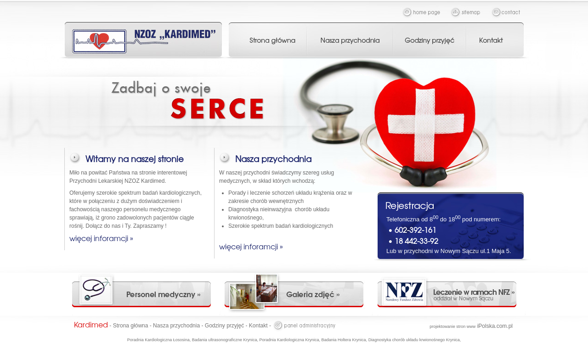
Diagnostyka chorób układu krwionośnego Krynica (414, 340)
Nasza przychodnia (176, 325)
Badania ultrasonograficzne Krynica (224, 340)
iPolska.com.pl (471, 326)
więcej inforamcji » (101, 237)
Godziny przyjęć (224, 325)
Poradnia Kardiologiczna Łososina (158, 340)
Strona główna (130, 325)
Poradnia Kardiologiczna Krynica (289, 340)
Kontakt (258, 325)
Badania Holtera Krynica (344, 340)
